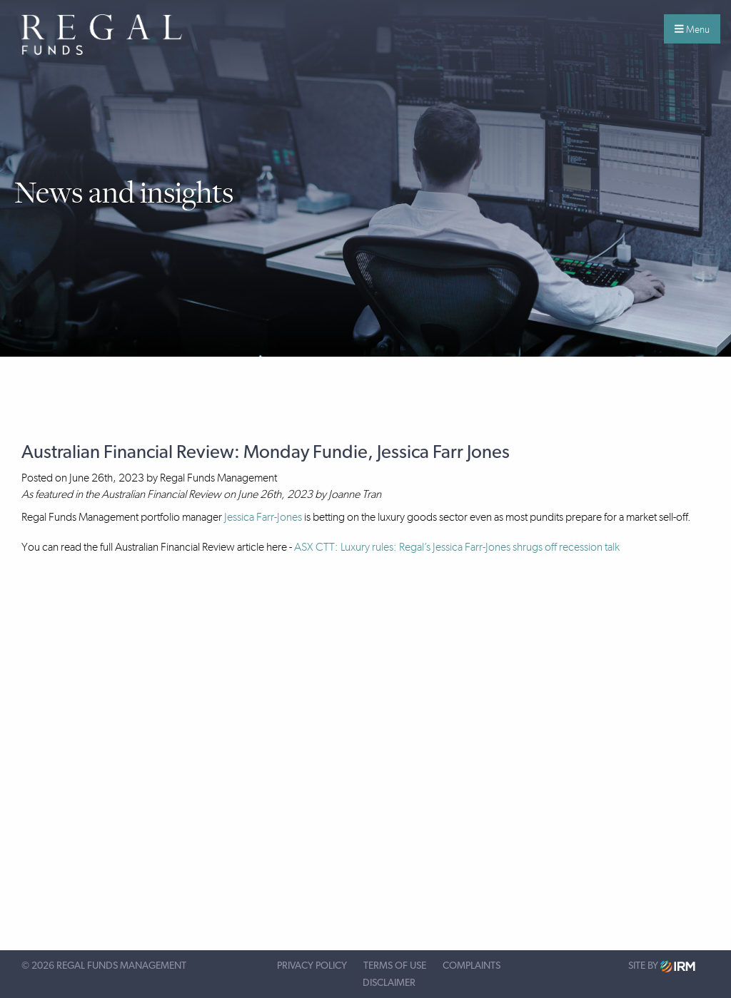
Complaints (471, 966)
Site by (661, 966)
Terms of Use (394, 966)
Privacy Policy (312, 966)
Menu (692, 29)
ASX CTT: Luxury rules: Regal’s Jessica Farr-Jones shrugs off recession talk (457, 547)
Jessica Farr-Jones (263, 517)
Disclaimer (389, 983)
